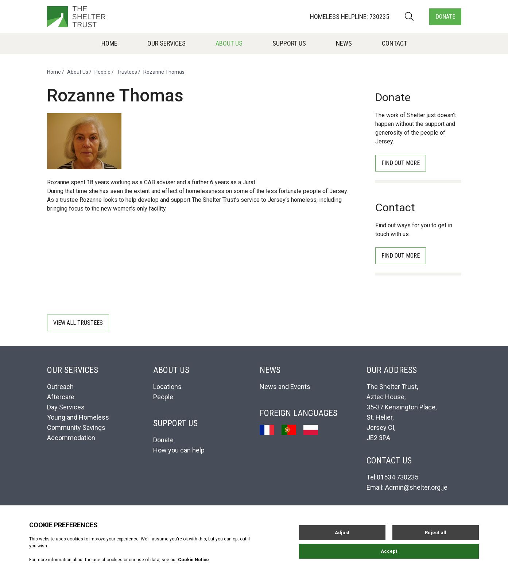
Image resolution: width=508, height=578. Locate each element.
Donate (445, 16)
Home (109, 43)
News (344, 43)
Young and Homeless (78, 417)
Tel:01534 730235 (392, 477)
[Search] (409, 16)
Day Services (66, 407)
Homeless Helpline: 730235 (349, 16)
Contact (394, 43)
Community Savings (76, 427)
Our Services (166, 43)
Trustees (127, 72)
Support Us (289, 43)
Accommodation (71, 438)
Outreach (60, 386)
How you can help (179, 450)
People (102, 72)
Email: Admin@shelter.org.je (407, 487)
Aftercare (60, 397)
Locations (167, 386)
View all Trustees (78, 322)
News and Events (285, 386)
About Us (229, 43)
